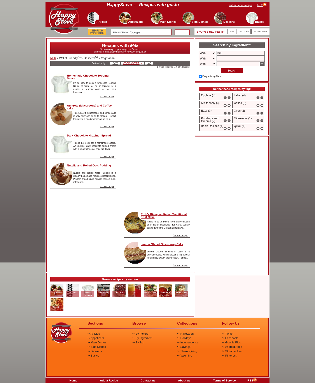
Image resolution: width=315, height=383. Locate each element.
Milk (53, 58)
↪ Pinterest (229, 355)
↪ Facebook (230, 338)
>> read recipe (107, 96)
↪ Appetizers (96, 338)
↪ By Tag (138, 342)
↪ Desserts (95, 351)
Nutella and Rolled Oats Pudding (89, 165)
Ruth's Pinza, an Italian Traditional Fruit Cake (164, 216)
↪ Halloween (185, 333)
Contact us (148, 380)
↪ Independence (187, 342)
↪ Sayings (184, 346)
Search (231, 70)
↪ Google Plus (231, 342)
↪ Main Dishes (97, 342)
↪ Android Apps (232, 346)
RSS (252, 380)
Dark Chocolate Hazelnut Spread (89, 135)
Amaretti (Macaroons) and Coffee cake (89, 107)
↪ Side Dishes (97, 346)
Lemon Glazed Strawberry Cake (162, 244)
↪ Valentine (184, 355)
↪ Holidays (184, 338)
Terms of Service (224, 380)
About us (184, 380)
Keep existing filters (211, 76)
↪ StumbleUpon (232, 351)
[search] (140, 32)
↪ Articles (94, 333)
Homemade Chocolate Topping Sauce (87, 77)
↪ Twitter (228, 333)
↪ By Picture (140, 333)
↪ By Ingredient (142, 338)
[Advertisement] (157, 138)
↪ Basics (93, 355)
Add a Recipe (109, 380)
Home (73, 380)
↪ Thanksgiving (187, 351)
